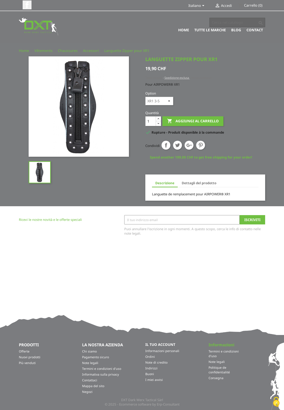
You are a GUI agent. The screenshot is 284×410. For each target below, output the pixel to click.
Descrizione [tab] (164, 183)
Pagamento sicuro (95, 357)
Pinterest (200, 145)
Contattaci (89, 380)
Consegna (216, 378)
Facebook (27, 4)
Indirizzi (151, 368)
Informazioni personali (162, 351)
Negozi (87, 392)
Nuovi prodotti (29, 357)
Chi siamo (89, 351)
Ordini (150, 357)
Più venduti (27, 363)
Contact (255, 30)
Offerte (24, 351)
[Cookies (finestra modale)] (276, 402)
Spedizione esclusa (177, 78)
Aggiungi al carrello (193, 121)
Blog (236, 30)
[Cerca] (237, 22)
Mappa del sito (93, 386)
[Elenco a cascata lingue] (197, 6)
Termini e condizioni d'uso (101, 368)
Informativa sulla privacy (100, 374)
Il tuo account (160, 344)
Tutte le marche (210, 30)
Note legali (90, 363)
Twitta (177, 145)
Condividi (166, 145)
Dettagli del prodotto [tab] (199, 183)
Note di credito (156, 362)
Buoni (149, 374)
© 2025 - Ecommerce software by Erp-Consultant (142, 404)
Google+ (189, 145)
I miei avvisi (154, 380)
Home (183, 30)
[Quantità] (150, 121)
